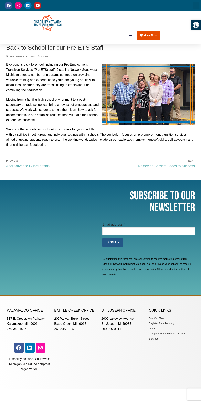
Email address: (113, 237)
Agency (44, 69)
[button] (196, 25)
